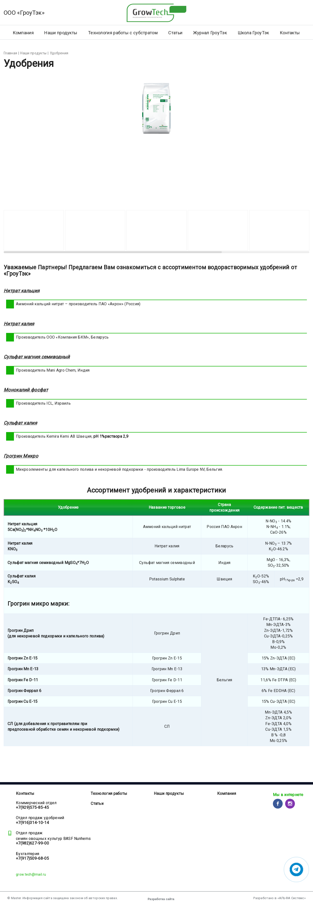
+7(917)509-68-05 (32, 858)
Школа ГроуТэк (253, 32)
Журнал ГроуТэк (210, 32)
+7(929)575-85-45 (32, 807)
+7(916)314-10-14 (32, 822)
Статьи (175, 32)
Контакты (290, 32)
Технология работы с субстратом (123, 32)
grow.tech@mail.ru (31, 874)
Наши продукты (60, 32)
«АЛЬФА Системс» (292, 898)
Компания (226, 793)
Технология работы (109, 793)
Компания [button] (23, 32)
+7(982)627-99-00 (32, 843)
